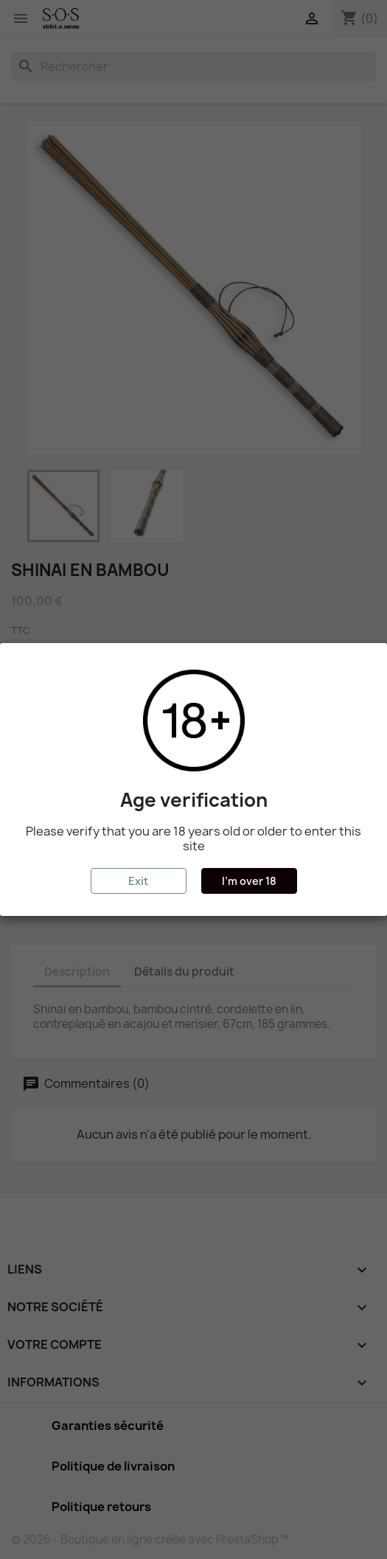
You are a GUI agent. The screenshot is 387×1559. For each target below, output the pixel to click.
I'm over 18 (249, 881)
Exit (138, 881)
